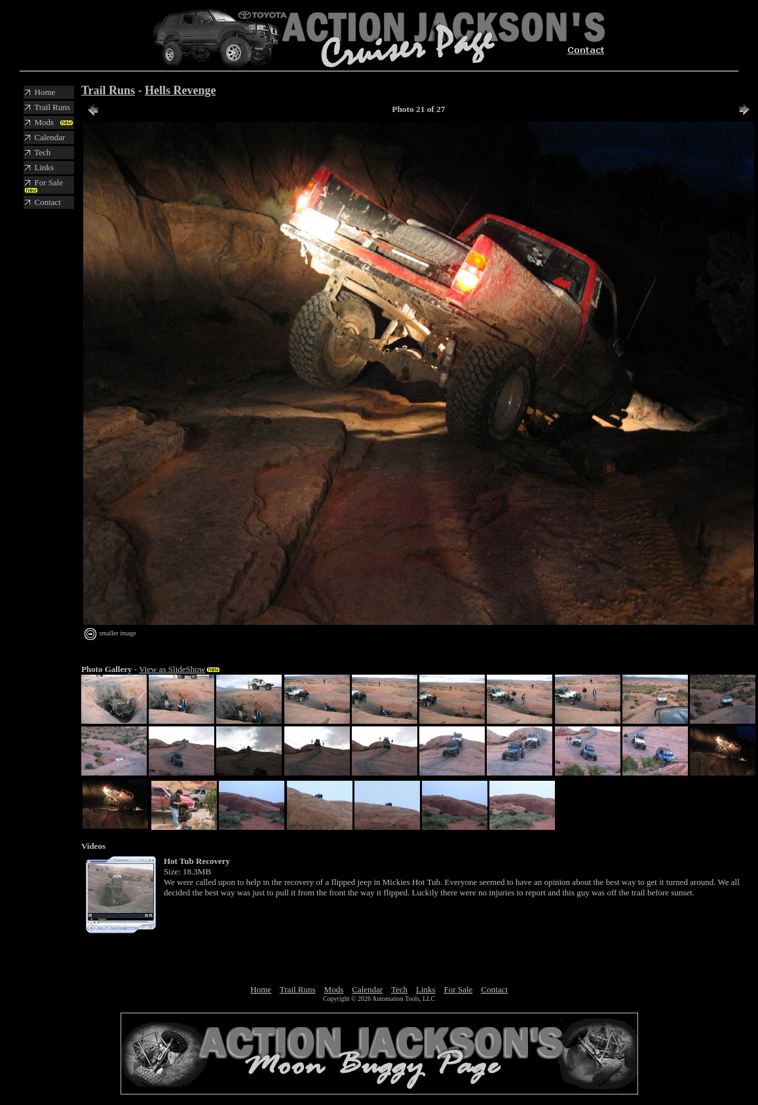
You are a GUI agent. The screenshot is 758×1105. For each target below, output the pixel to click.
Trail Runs (108, 90)
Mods (334, 989)
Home (260, 989)
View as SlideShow (172, 669)
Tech (399, 989)
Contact (494, 989)
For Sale (458, 989)
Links (426, 989)
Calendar (367, 989)
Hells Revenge (180, 90)
